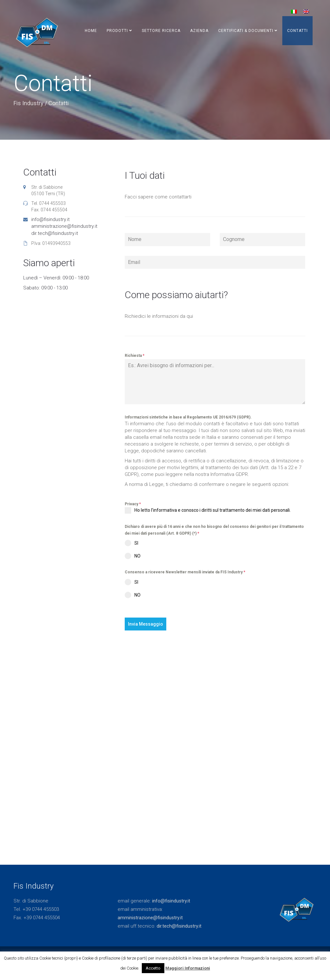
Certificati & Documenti (247, 30)
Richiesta (134, 355)
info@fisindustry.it (50, 219)
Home (91, 30)
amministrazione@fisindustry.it (64, 226)
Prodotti (119, 30)
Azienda (199, 30)
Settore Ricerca (161, 30)
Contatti (297, 30)
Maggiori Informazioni (187, 968)
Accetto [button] (153, 968)
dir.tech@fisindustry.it (54, 233)
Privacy (133, 504)
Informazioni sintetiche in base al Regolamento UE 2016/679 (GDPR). (188, 417)
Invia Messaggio (145, 624)
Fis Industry (29, 103)
